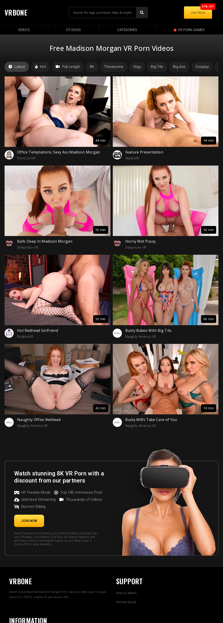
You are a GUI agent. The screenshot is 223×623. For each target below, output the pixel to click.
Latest (16, 67)
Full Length (68, 67)
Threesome (113, 67)
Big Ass (179, 67)
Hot (40, 67)
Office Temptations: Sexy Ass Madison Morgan (58, 152)
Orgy (137, 67)
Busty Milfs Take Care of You (151, 419)
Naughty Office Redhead (38, 419)
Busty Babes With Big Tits (148, 330)
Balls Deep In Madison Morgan (44, 241)
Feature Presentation (144, 152)
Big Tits (157, 67)
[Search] (141, 12)
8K (92, 67)
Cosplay (202, 67)
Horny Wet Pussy (140, 241)
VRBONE (16, 12)
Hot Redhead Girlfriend (37, 330)
